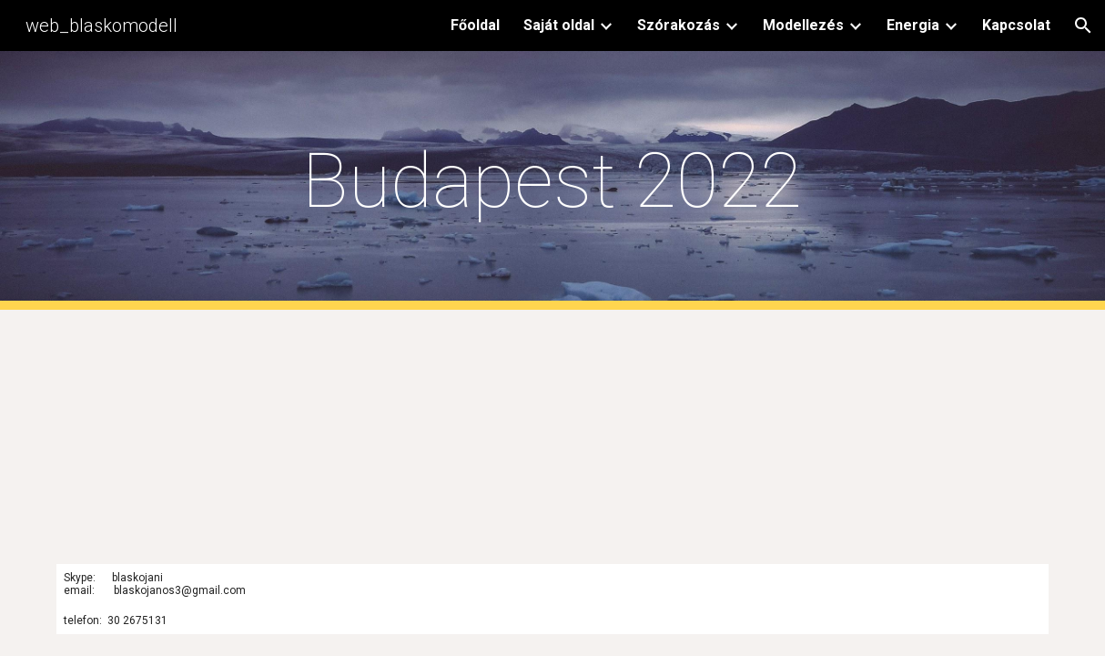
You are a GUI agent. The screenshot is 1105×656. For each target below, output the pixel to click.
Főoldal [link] (475, 25)
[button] (1083, 25)
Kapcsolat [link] (1016, 25)
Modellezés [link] (803, 25)
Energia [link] (913, 25)
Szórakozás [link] (678, 25)
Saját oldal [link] (558, 25)
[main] (552, 181)
